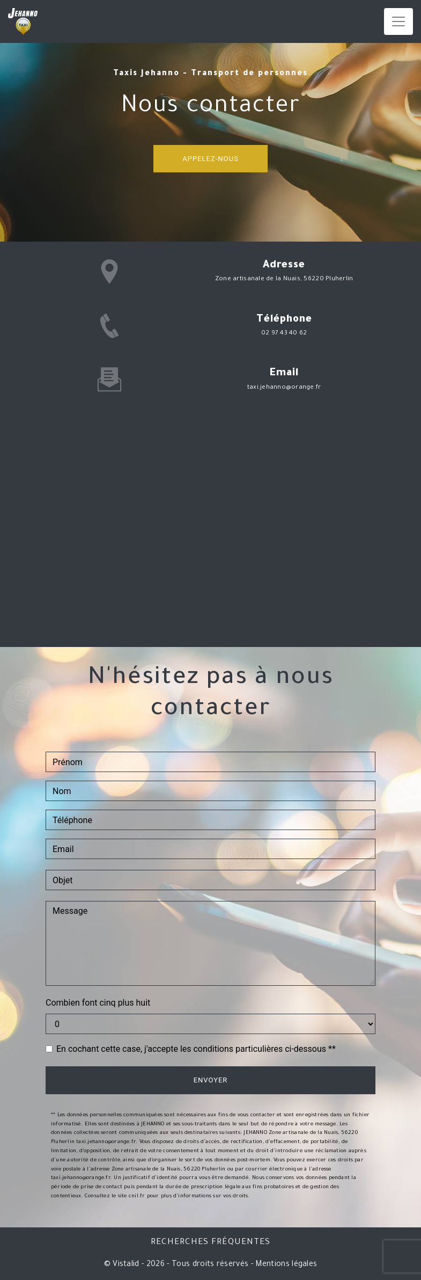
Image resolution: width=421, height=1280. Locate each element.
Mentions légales (285, 1265)
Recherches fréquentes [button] (210, 1242)
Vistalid (126, 1265)
